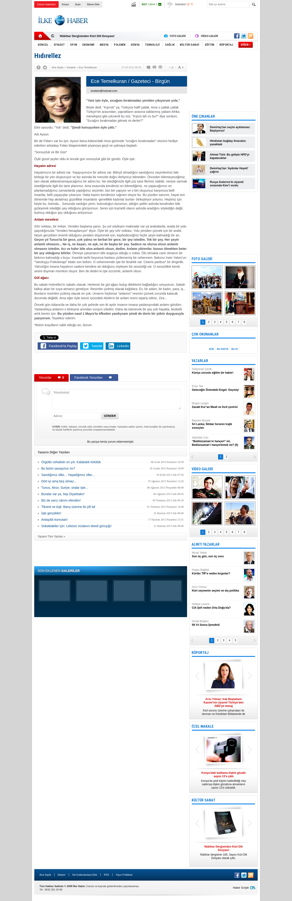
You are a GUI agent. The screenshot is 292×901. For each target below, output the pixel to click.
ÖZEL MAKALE (203, 726)
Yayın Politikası (124, 874)
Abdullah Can (217, 441)
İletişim (61, 874)
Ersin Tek (217, 388)
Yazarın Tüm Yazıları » (51, 536)
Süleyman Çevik (217, 371)
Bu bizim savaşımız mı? (58, 468)
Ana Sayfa (45, 874)
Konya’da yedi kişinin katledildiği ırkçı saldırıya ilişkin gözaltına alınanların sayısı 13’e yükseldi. (223, 780)
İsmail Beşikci (217, 623)
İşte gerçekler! (51, 513)
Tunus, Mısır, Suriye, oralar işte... (64, 487)
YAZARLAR (200, 361)
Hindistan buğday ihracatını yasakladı (228, 142)
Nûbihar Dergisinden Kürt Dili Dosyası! (87, 36)
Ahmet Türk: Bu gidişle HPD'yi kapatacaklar (229, 156)
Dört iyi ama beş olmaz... (58, 481)
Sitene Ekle (93, 4)
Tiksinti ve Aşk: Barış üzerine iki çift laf (68, 507)
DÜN (211, 349)
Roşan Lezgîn (217, 405)
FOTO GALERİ (202, 259)
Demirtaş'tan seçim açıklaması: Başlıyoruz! (230, 129)
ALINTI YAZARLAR (205, 544)
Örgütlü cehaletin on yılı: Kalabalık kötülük (71, 462)
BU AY (234, 349)
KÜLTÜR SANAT (203, 800)
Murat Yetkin (217, 554)
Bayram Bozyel (217, 424)
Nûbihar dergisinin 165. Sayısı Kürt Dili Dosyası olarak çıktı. (223, 852)
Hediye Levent (217, 606)
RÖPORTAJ (200, 652)
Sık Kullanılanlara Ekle (84, 874)
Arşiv (78, 4)
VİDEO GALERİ (202, 469)
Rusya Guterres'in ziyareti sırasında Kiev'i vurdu (227, 183)
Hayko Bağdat (217, 571)
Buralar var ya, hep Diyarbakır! (63, 494)
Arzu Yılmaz (217, 588)
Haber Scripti (241, 887)
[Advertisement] (277, 79)
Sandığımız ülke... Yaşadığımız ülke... (68, 475)
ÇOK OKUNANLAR (205, 334)
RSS (106, 874)
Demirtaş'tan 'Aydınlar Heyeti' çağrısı (229, 170)
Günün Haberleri (46, 4)
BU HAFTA (222, 349)
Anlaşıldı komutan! (54, 519)
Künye (65, 4)
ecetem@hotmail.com (104, 90)
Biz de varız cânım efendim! (61, 500)
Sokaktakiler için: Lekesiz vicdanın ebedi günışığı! (76, 526)
